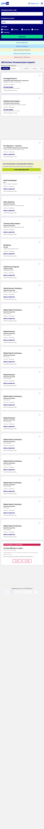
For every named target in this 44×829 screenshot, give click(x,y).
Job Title (17, 561)
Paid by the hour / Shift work (22, 57)
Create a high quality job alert (21, 170)
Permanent (25, 29)
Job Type (4, 26)
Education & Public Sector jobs (22, 53)
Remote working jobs (22, 46)
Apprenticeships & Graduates (22, 50)
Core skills (26, 68)
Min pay (34, 68)
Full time (14, 29)
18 (32, 592)
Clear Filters (6, 68)
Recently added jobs (22, 42)
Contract (35, 29)
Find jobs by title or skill (8, 10)
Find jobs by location (7, 18)
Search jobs (22, 36)
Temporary (5, 32)
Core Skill (27, 561)
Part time (5, 29)
